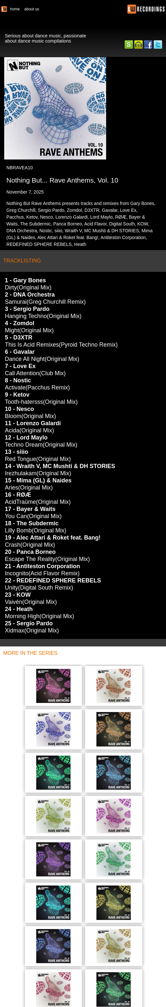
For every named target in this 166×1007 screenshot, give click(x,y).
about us (31, 9)
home (15, 9)
